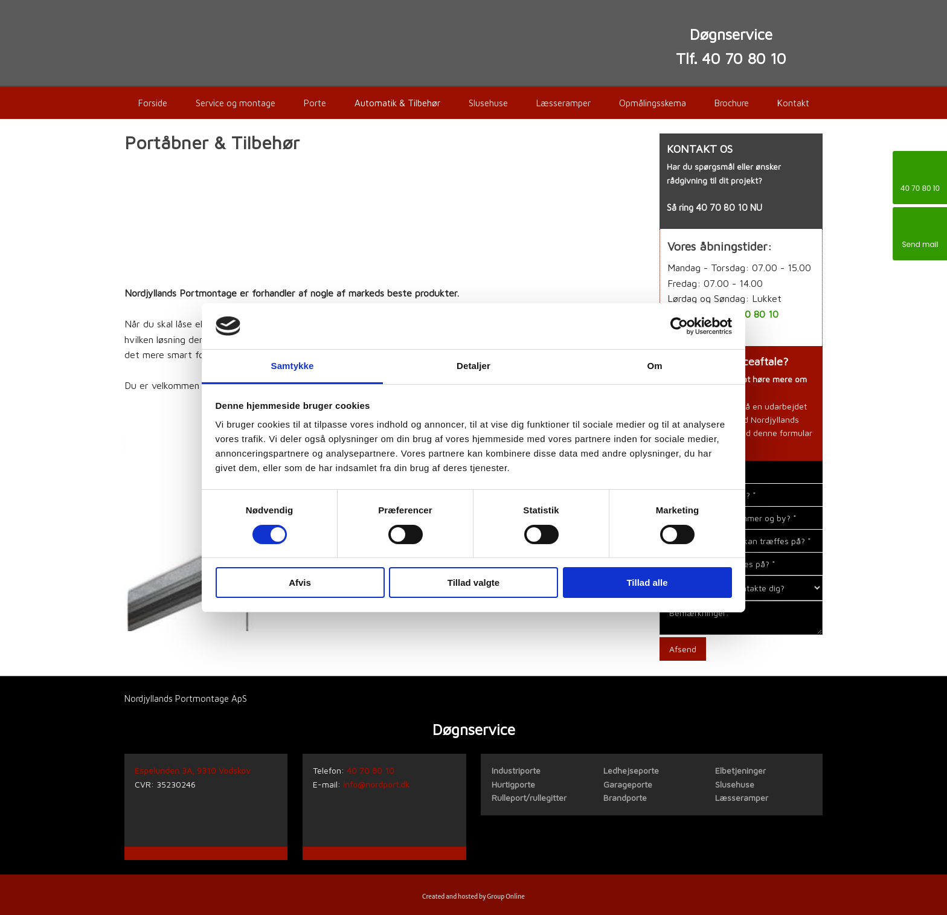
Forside (152, 103)
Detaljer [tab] (473, 366)
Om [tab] (654, 366)
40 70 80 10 (722, 207)
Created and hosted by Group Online (473, 897)
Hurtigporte (513, 784)
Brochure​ (731, 103)
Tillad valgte (473, 582)
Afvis (300, 582)
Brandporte (625, 797)
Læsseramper (563, 103)
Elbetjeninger (740, 770)
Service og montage (235, 103)
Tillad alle (646, 582)
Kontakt (793, 103)
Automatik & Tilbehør (397, 103)
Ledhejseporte (631, 770)
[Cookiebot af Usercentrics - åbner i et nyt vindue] (679, 326)
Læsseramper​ (741, 797)
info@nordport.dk (376, 784)
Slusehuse (488, 103)
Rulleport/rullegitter (529, 797)
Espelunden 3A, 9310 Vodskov (193, 770)
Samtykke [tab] (292, 366)
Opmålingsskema (652, 103)
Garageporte (627, 784)
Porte (315, 103)
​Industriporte (516, 770)
